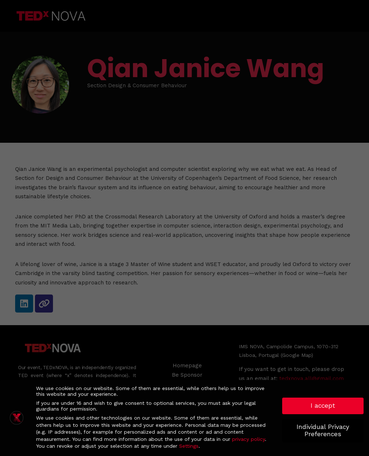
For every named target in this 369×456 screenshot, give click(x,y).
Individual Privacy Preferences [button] (323, 430)
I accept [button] (323, 405)
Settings (189, 446)
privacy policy (248, 439)
